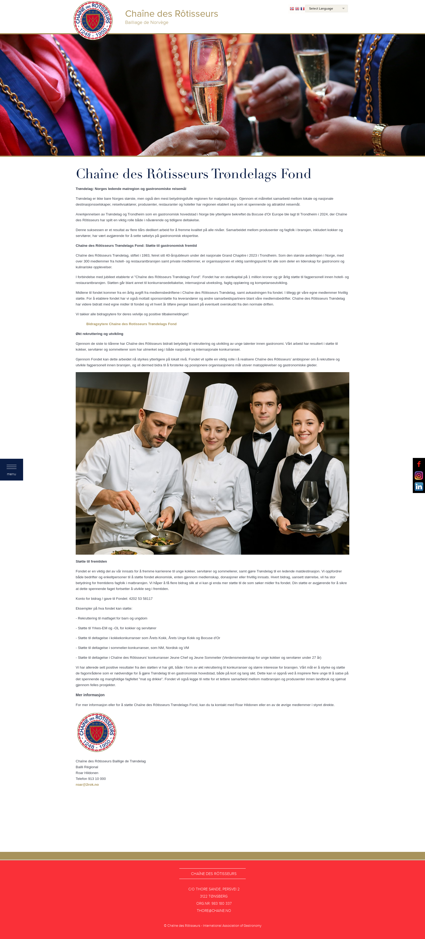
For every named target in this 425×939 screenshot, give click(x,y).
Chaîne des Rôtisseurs (214, 873)
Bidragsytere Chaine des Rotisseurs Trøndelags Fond (131, 324)
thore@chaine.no (214, 910)
